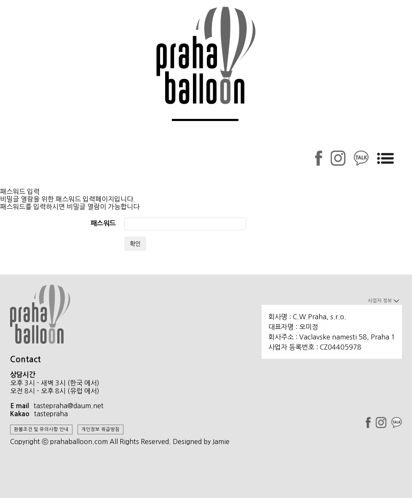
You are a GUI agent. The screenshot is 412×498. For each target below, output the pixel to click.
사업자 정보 (383, 301)
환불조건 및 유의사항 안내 (41, 429)
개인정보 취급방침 (100, 429)
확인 (135, 244)
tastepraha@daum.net (69, 405)
